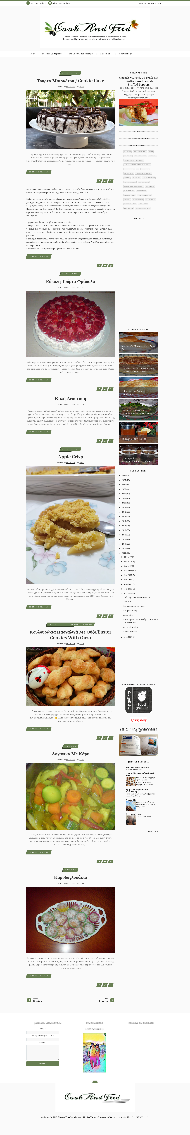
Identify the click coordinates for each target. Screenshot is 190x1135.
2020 (124, 502)
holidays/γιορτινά (149, 177)
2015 (124, 525)
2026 (124, 475)
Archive (151, 3)
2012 (124, 539)
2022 (124, 493)
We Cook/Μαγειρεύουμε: (81, 53)
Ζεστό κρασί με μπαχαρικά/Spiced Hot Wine (135, 460)
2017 (124, 516)
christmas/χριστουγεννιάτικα (133, 160)
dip (138, 169)
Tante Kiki (131, 800)
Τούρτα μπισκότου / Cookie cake (70, 81)
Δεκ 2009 (128, 557)
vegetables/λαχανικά (143, 208)
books (151, 151)
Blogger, (113, 1117)
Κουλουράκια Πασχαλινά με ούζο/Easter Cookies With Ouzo (70, 635)
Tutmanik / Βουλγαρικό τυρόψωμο (133, 392)
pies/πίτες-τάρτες (129, 195)
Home (32, 53)
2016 (124, 521)
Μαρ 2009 (128, 637)
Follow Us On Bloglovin (59, 3)
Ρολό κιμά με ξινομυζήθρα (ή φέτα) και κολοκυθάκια (140, 795)
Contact (159, 3)
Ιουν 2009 (128, 584)
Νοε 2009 (128, 561)
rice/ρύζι (127, 199)
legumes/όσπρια (143, 182)
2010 (124, 548)
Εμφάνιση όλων (153, 831)
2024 (124, 484)
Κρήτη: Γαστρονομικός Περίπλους (137, 790)
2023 (124, 489)
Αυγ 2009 (128, 575)
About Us (142, 3)
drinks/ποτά (145, 169)
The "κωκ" (127, 601)
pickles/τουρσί (141, 190)
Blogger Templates (66, 1117)
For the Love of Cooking (137, 767)
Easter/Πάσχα (128, 173)
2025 (124, 480)
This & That (106, 53)
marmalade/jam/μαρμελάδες (133, 186)
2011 (124, 544)
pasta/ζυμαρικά (129, 190)
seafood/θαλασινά (130, 204)
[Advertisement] (138, 661)
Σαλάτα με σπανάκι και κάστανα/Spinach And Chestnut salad (136, 413)
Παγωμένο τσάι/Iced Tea (133, 438)
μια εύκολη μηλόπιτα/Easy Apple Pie (138, 347)
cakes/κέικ (152, 156)
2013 (124, 534)
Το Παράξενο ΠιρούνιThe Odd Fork (140, 774)
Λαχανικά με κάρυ (70, 754)
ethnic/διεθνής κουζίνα (143, 173)
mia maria (70, 86)
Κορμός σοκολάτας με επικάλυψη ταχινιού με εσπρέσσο (145, 804)
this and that (128, 208)
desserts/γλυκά (70, 73)
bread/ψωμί (128, 156)
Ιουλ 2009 (128, 579)
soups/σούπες (143, 204)
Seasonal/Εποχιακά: (52, 53)
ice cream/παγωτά (130, 182)
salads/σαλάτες (138, 199)
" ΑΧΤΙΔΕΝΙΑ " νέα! (143, 816)
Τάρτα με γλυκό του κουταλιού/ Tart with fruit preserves (138, 370)
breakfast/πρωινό (140, 156)
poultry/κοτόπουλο (144, 195)
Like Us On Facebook (36, 3)
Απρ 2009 (128, 593)
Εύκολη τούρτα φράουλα (70, 281)
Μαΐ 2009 (128, 589)
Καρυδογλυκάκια (70, 877)
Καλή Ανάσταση (70, 398)
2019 (124, 507)
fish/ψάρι (127, 177)
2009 (124, 553)
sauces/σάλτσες (150, 199)
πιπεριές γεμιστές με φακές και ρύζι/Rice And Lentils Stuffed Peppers (138, 81)
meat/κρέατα (150, 186)
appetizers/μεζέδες (139, 151)
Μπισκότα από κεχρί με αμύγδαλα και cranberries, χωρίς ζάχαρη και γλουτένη (145, 781)
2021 (124, 498)
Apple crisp (70, 457)
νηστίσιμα (70, 746)
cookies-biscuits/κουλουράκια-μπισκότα (70, 624)
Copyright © (125, 53)
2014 (124, 530)
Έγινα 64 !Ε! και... (134, 814)
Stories (37, 1001)
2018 (124, 512)
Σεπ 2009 (128, 570)
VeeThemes (92, 1117)
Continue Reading (39, 172)
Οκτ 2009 (128, 566)
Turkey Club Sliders (134, 769)
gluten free (136, 177)
